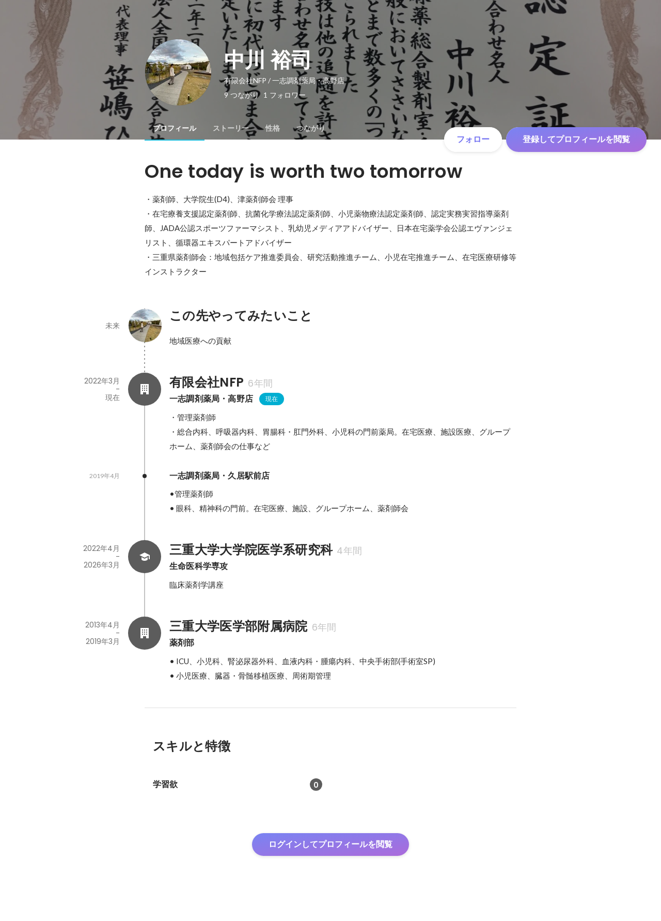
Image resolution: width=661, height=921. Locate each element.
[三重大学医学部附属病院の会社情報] (144, 633)
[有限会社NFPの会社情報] (144, 389)
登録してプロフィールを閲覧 (576, 139)
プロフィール (174, 128)
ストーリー (231, 128)
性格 (272, 128)
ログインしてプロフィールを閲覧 (330, 844)
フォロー (473, 139)
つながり (310, 128)
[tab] (174, 128)
